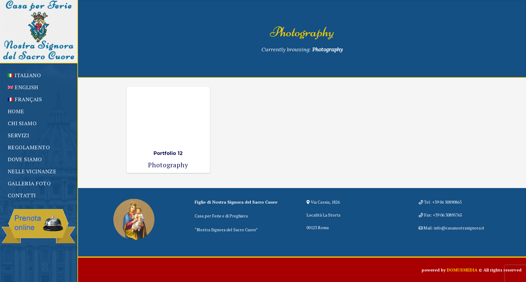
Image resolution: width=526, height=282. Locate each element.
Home (16, 111)
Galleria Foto (29, 183)
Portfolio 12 (168, 153)
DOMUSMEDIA (462, 270)
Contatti (22, 195)
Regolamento (29, 147)
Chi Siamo (22, 123)
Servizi (18, 135)
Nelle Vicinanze (32, 171)
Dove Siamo (25, 159)
